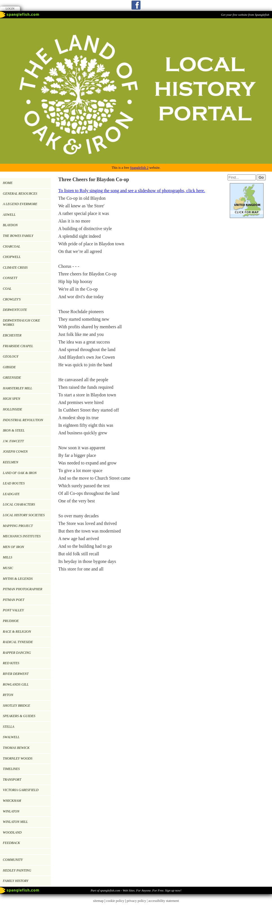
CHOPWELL (12, 257)
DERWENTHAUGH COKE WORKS (21, 322)
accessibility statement (163, 901)
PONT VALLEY (13, 610)
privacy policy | (137, 901)
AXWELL (9, 215)
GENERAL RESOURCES (20, 194)
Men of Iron (13, 547)
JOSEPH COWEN (15, 451)
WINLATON (11, 811)
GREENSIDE (12, 377)
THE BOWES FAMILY (18, 236)
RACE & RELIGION (17, 632)
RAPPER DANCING (17, 653)
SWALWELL (11, 737)
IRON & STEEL (13, 430)
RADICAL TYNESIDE (18, 642)
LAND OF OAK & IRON (20, 473)
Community (13, 860)
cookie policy (115, 901)
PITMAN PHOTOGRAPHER (22, 589)
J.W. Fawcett (13, 441)
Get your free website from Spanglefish (245, 14)
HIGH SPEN (11, 399)
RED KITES (11, 663)
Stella (8, 727)
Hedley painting (17, 870)
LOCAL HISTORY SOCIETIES (24, 515)
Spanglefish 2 (139, 168)
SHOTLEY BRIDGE (16, 706)
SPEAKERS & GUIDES (19, 716)
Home (8, 183)
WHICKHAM (12, 801)
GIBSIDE (9, 367)
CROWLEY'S (12, 299)
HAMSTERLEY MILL (17, 388)
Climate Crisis (15, 268)
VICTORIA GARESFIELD (21, 790)
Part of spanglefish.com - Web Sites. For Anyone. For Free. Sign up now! (136, 890)
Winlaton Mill (15, 822)
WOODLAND (12, 832)
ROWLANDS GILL (16, 684)
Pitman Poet (13, 600)
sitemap (98, 901)
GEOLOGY (10, 356)
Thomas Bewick (16, 748)
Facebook (136, 5)
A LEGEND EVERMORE (20, 204)
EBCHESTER (12, 335)
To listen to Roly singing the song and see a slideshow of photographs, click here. (131, 190)
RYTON (8, 695)
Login (10, 8)
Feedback (11, 843)
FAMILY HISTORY (15, 881)
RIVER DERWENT (15, 674)
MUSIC (8, 568)
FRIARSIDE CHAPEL (18, 346)
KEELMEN (10, 462)
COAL (7, 289)
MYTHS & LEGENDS (18, 579)
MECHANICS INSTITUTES (22, 536)
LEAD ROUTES (14, 483)
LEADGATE (11, 494)
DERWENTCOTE (15, 310)
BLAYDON (10, 225)
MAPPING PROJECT (18, 526)
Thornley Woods (17, 758)
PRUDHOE (11, 621)
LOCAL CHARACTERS (19, 504)
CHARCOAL (11, 246)
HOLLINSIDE (12, 409)
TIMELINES (11, 769)
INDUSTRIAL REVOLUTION (23, 420)
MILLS (7, 557)
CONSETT (10, 278)
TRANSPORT (12, 779)
